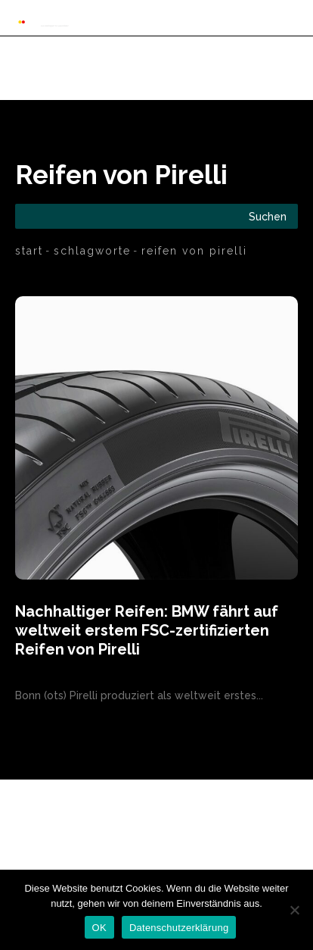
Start (29, 251)
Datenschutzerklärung (178, 927)
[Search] (267, 216)
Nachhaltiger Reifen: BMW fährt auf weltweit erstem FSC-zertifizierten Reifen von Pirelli (146, 630)
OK (99, 927)
